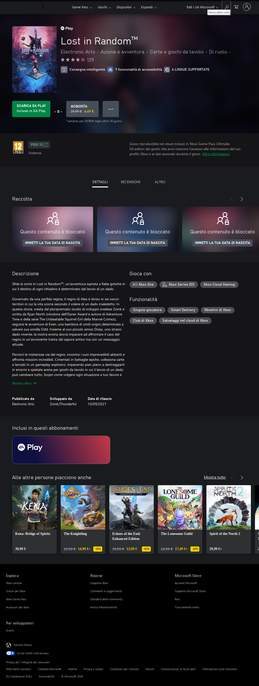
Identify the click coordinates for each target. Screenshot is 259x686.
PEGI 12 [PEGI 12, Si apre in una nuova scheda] (39, 145)
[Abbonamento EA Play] (61, 450)
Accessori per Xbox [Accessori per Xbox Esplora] (17, 607)
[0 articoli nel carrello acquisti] (236, 6)
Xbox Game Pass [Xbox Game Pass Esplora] (16, 599)
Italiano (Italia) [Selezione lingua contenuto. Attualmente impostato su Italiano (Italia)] (23, 644)
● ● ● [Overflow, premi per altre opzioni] (111, 108)
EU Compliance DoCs (19, 676)
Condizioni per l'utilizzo (124, 669)
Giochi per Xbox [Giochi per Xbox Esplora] (15, 591)
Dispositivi (124, 7)
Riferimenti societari (18, 669)
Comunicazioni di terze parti (178, 669)
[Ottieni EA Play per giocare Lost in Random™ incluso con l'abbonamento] (31, 109)
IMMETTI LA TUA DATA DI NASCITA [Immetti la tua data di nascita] (52, 243)
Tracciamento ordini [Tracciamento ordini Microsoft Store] (187, 607)
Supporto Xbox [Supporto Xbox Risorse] (99, 583)
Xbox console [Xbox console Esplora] (14, 583)
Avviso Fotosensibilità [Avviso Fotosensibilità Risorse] (103, 607)
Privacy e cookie (93, 669)
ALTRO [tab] (160, 181)
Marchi (150, 669)
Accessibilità (46, 676)
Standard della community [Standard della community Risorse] (106, 599)
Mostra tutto (215, 477)
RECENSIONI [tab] (130, 181)
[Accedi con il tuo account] (247, 7)
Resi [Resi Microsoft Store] (177, 599)
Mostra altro (24, 383)
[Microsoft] (23, 7)
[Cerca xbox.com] (226, 6)
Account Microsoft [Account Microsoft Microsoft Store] (186, 583)
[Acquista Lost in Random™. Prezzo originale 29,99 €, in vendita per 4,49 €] (82, 109)
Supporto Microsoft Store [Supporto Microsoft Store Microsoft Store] (190, 591)
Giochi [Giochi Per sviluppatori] (10, 630)
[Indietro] (232, 199)
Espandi (147, 7)
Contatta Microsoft (49, 669)
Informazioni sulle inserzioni (220, 669)
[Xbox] (56, 7)
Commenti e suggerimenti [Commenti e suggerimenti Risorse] (106, 591)
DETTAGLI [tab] (100, 181)
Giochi (102, 7)
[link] (34, 519)
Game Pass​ (80, 7)
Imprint (72, 669)
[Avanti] (242, 199)
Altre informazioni (216, 153)
